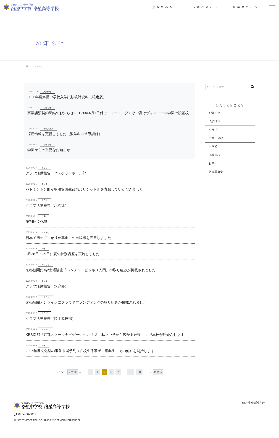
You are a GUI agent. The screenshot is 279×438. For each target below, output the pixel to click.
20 (139, 372)
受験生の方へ (165, 7)
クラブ (45, 168)
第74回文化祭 (36, 222)
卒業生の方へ (245, 7)
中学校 (213, 146)
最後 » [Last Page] (158, 372)
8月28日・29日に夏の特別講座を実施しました (63, 254)
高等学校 (214, 154)
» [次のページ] (150, 372)
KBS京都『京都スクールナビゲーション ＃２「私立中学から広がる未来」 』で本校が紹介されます (105, 335)
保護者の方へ (205, 7)
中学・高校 (216, 138)
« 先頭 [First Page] (73, 372)
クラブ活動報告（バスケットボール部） (58, 173)
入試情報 (47, 92)
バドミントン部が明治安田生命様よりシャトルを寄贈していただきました (84, 189)
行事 (44, 216)
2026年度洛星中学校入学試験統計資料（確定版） (67, 97)
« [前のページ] (80, 372)
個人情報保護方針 (253, 402)
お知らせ (47, 108)
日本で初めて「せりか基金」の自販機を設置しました (68, 238)
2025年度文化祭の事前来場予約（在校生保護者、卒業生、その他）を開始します (90, 351)
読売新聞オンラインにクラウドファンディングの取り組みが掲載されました (86, 302)
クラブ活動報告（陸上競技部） (50, 318)
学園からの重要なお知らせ (48, 150)
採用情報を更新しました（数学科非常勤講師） (64, 134)
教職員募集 (48, 128)
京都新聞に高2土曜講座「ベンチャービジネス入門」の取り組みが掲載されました (91, 270)
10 (130, 372)
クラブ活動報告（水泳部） (47, 205)
